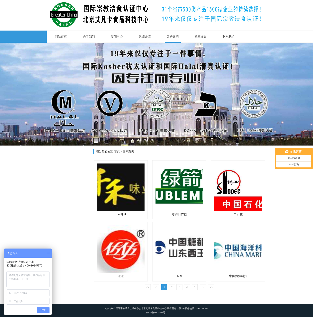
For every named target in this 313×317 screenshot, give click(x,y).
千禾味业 (121, 214)
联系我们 (229, 36)
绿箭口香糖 (179, 214)
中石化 (238, 214)
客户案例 (173, 36)
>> (211, 287)
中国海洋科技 (238, 276)
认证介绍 (145, 36)
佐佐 (121, 276)
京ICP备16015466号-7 (156, 311)
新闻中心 (117, 36)
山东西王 (179, 276)
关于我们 (89, 36)
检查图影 (201, 36)
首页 (117, 151)
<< (147, 287)
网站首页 (61, 36)
